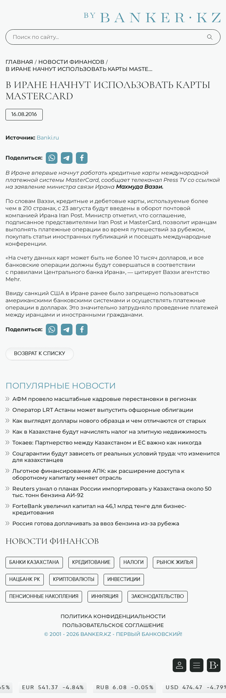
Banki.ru (48, 137)
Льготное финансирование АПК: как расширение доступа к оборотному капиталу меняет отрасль (95, 474)
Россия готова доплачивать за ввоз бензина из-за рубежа (92, 523)
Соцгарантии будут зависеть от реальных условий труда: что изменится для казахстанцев (112, 456)
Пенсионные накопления (43, 596)
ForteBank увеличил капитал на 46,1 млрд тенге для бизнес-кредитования (95, 509)
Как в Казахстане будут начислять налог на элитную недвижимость (106, 431)
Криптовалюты (73, 579)
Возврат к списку (39, 354)
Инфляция (104, 596)
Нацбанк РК (24, 579)
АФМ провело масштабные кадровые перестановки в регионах (101, 399)
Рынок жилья (175, 562)
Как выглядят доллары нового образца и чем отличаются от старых (105, 421)
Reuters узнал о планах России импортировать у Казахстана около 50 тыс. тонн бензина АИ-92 (108, 491)
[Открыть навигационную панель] (196, 665)
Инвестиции (123, 579)
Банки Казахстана (34, 562)
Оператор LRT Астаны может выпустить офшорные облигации (99, 410)
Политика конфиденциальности (113, 616)
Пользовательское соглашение (113, 625)
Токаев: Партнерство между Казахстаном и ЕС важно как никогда (103, 442)
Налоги (133, 562)
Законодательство (157, 596)
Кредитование (91, 562)
